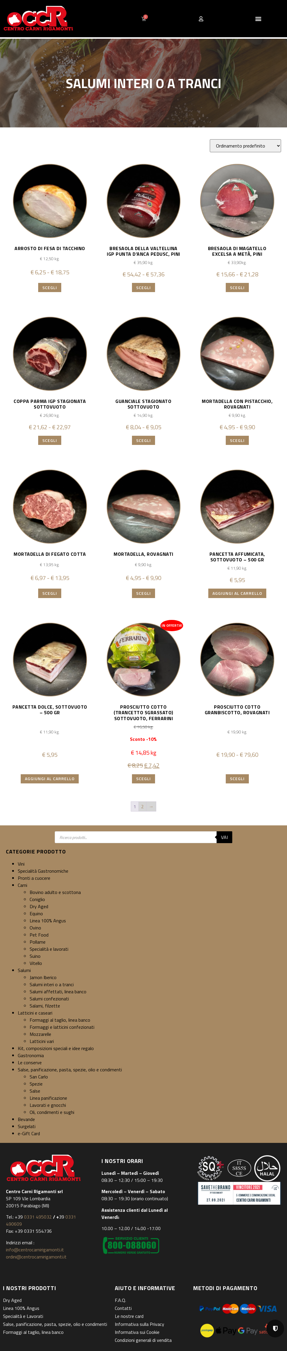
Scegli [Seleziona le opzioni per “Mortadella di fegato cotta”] (49, 593)
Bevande (26, 1119)
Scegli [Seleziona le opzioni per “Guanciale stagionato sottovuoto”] (143, 440)
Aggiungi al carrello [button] (237, 593)
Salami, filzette (45, 1005)
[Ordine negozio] (245, 145)
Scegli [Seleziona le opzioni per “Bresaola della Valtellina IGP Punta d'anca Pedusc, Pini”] (143, 287)
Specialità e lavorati (49, 948)
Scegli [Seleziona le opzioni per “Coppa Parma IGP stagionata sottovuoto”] (49, 440)
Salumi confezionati (49, 998)
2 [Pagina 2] (142, 806)
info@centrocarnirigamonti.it (35, 1249)
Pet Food (39, 934)
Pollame (38, 941)
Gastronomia (31, 1055)
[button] (258, 19)
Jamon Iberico (43, 977)
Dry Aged (39, 906)
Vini (21, 863)
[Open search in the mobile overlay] (143, 837)
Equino (36, 913)
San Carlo (39, 1076)
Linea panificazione (48, 1097)
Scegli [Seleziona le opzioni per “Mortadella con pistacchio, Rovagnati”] (237, 440)
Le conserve (30, 1062)
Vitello (36, 963)
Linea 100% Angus (48, 920)
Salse (35, 1090)
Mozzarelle (40, 1034)
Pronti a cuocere (34, 878)
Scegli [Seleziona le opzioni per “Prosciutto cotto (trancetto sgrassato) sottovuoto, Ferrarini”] (143, 778)
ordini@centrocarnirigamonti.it (36, 1256)
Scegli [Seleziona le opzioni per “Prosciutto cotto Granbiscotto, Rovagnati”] (237, 778)
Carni (22, 885)
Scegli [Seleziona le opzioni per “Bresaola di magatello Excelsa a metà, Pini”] (237, 287)
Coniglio (37, 899)
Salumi (24, 970)
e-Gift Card (29, 1133)
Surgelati (27, 1126)
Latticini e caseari (35, 1012)
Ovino (35, 927)
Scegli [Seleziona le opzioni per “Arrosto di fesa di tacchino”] (49, 287)
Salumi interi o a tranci (52, 984)
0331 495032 (38, 1216)
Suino (35, 956)
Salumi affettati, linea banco (58, 991)
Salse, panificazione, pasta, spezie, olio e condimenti (70, 1069)
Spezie (36, 1083)
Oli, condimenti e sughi (52, 1112)
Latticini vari (42, 1041)
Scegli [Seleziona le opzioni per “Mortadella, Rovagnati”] (143, 593)
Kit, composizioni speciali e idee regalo (56, 1048)
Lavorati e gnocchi (48, 1105)
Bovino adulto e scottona (55, 892)
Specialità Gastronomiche (43, 870)
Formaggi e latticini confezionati (62, 1027)
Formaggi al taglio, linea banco (60, 1019)
